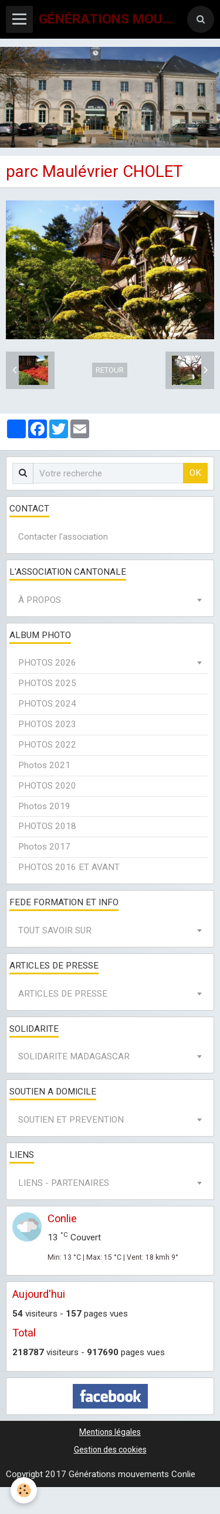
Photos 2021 (44, 765)
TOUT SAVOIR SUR (55, 930)
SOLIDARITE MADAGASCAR (74, 1056)
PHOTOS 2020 (47, 785)
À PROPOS (39, 600)
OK (195, 473)
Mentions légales (110, 1432)
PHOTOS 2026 (47, 662)
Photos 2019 (44, 806)
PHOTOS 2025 (47, 683)
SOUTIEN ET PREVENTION (71, 1119)
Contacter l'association (63, 536)
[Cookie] (24, 1490)
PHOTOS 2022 (47, 744)
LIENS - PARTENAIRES (63, 1183)
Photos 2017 (44, 846)
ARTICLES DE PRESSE (62, 993)
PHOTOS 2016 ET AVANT (69, 867)
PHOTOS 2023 (47, 724)
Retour (110, 370)
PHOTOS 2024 (47, 703)
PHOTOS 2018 (47, 826)
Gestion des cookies (110, 1449)
